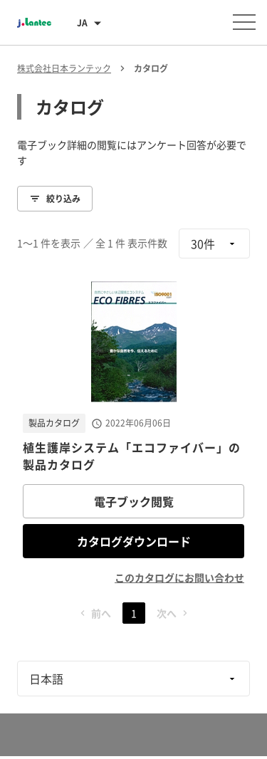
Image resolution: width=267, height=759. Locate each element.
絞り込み (54, 198)
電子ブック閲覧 (134, 501)
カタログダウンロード (134, 541)
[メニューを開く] (244, 22)
